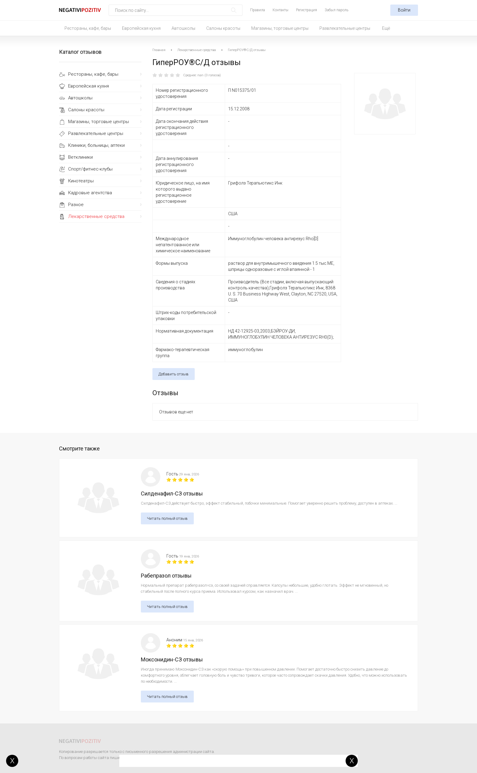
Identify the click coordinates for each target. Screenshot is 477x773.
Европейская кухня (141, 28)
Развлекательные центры (344, 28)
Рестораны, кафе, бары (87, 28)
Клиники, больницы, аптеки (96, 145)
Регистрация (306, 10)
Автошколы (183, 28)
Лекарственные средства (96, 216)
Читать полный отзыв (167, 518)
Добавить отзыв (173, 374)
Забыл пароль (336, 10)
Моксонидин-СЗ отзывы (172, 659)
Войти (404, 10)
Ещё (386, 28)
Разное (76, 204)
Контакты (280, 10)
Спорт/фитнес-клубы (90, 169)
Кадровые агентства (90, 192)
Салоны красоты (223, 28)
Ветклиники (80, 157)
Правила (257, 10)
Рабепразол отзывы (166, 575)
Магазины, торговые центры (279, 28)
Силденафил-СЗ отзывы (172, 493)
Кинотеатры (81, 181)
